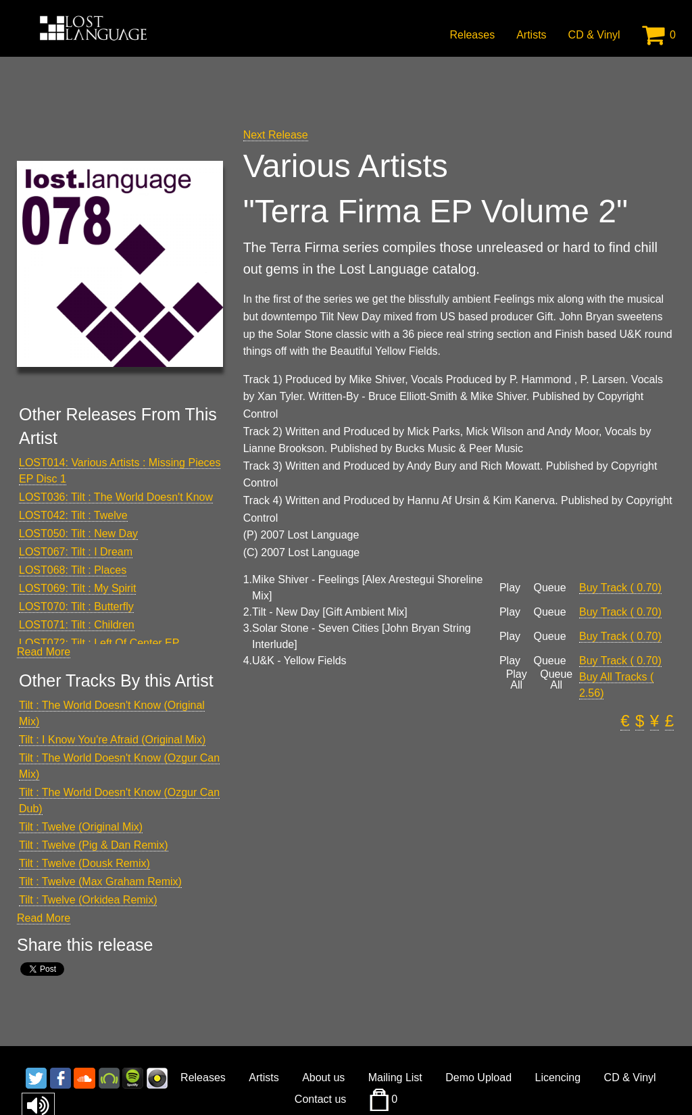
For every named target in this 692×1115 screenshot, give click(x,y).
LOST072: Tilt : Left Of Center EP (99, 643)
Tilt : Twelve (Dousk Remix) (84, 863)
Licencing (558, 1077)
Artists (531, 35)
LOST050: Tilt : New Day (78, 533)
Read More (43, 652)
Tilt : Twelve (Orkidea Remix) (88, 900)
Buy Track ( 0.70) (620, 587)
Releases (472, 35)
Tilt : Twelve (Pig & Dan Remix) (93, 845)
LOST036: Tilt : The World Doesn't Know (116, 497)
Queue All (556, 680)
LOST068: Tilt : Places (72, 570)
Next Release (275, 135)
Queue (549, 588)
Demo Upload (478, 1077)
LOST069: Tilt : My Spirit (77, 588)
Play (509, 588)
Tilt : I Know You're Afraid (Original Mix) (112, 739)
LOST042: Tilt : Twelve (73, 515)
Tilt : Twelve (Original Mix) (81, 827)
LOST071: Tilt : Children (76, 624)
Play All (516, 680)
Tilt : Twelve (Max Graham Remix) (100, 881)
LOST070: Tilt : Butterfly (76, 606)
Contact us (320, 1099)
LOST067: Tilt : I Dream (75, 552)
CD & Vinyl (594, 35)
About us (323, 1077)
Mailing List (395, 1077)
